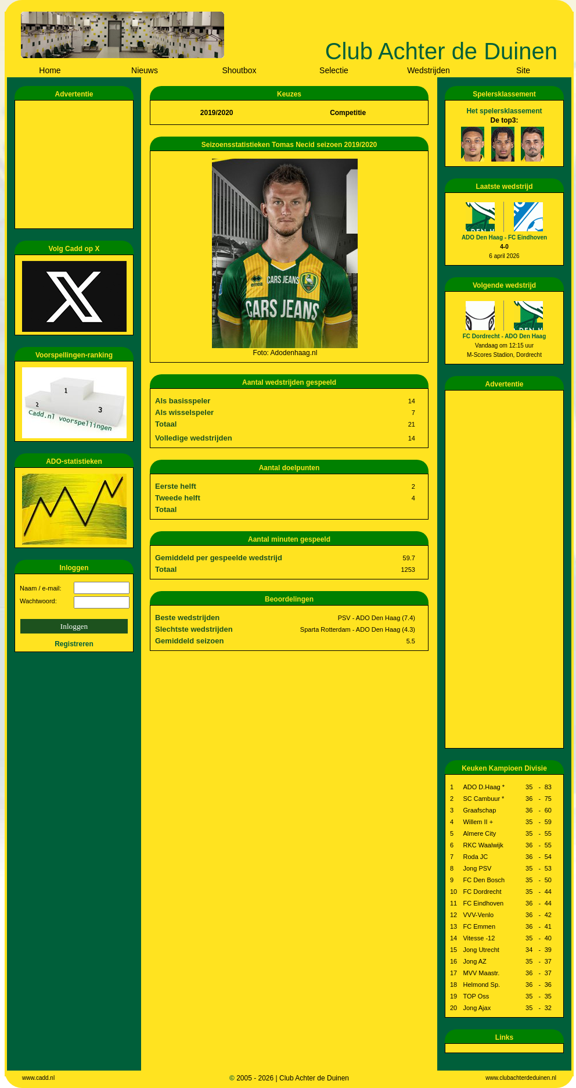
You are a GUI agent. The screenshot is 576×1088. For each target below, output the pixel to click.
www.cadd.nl (38, 1078)
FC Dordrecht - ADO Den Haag (504, 336)
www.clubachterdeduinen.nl (520, 1078)
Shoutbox (239, 70)
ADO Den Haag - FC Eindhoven (504, 237)
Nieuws (144, 70)
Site (523, 70)
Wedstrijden (428, 70)
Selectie (333, 70)
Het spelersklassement (504, 111)
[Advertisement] (76, 164)
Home (49, 70)
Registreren (74, 644)
